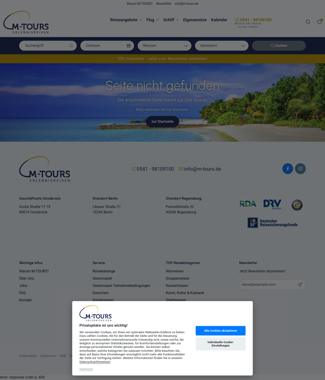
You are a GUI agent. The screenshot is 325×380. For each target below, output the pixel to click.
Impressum (86, 369)
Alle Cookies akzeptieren (220, 330)
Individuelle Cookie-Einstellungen (220, 343)
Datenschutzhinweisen (94, 361)
